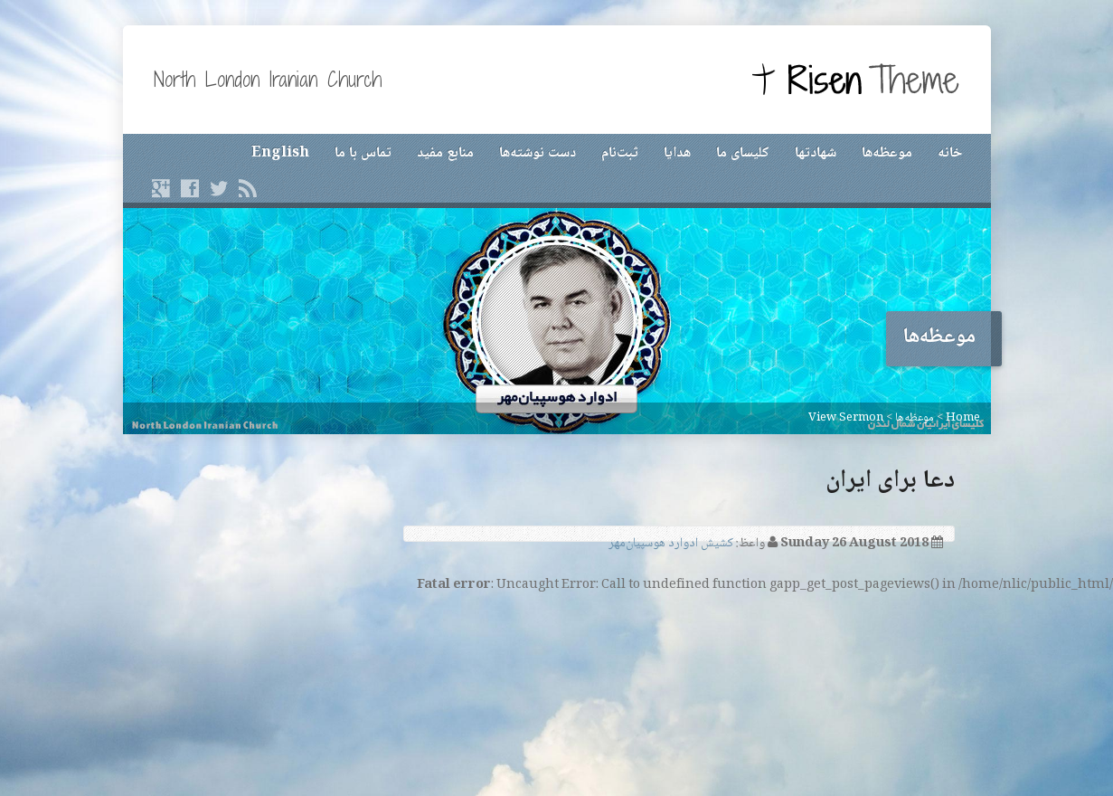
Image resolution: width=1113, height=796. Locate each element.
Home (963, 418)
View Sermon (845, 418)
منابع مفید (445, 153)
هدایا (677, 153)
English (280, 153)
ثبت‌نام (619, 153)
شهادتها (815, 153)
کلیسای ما (742, 153)
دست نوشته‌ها (537, 153)
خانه (950, 153)
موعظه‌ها (887, 153)
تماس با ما (363, 153)
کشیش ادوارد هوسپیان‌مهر (670, 543)
